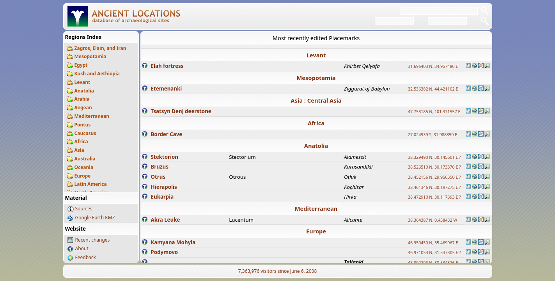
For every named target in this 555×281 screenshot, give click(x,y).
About (82, 248)
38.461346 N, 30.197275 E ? (434, 187)
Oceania (84, 167)
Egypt (81, 65)
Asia (79, 150)
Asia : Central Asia (316, 100)
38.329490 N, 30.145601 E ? (434, 157)
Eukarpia (162, 196)
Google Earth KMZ (95, 217)
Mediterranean (92, 116)
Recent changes (92, 240)
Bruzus (159, 166)
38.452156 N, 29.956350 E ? (434, 177)
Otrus (158, 176)
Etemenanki (166, 88)
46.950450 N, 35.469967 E (433, 242)
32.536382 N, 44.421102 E (433, 89)
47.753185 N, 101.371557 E (434, 111)
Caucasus (85, 133)
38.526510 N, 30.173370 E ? (434, 167)
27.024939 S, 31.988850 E (432, 134)
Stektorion (164, 156)
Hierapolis (164, 186)
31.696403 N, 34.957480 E (433, 66)
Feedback (85, 257)
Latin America (90, 184)
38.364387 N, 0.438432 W (432, 220)
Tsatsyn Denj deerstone (181, 111)
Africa (81, 141)
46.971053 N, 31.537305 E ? (434, 252)
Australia (85, 158)
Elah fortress (167, 65)
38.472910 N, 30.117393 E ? (434, 197)
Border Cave (167, 134)
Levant (82, 82)
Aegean (83, 107)
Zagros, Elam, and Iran (100, 48)
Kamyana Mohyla (173, 242)
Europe (82, 176)
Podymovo (164, 252)
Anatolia (84, 90)
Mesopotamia (90, 56)
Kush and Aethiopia (97, 73)
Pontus (82, 124)
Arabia (82, 99)
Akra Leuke (165, 219)
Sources (83, 208)
